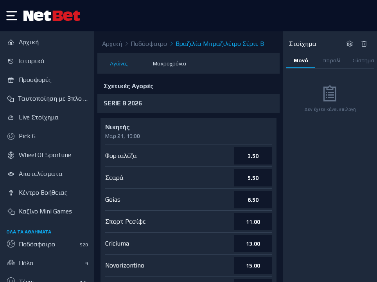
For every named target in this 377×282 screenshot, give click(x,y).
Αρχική (112, 43)
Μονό (301, 60)
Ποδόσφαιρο (145, 44)
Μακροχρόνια (170, 63)
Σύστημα (363, 60)
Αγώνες (119, 63)
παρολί (332, 60)
